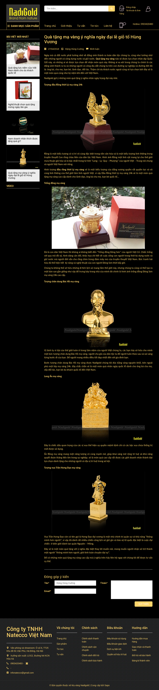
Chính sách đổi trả (90, 655)
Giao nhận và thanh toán (141, 648)
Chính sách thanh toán (90, 640)
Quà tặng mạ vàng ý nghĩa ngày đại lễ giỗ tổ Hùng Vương (21, 175)
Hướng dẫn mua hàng (140, 640)
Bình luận (92, 49)
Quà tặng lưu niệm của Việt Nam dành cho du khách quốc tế (22, 70)
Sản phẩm (62, 644)
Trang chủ (61, 638)
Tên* (46, 583)
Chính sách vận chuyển (89, 648)
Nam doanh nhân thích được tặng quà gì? (23, 140)
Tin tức (94, 25)
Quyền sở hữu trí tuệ (117, 654)
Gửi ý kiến (144, 604)
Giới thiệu (66, 25)
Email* (47, 591)
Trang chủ (50, 25)
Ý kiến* (104, 583)
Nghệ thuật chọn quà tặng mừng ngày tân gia (21, 105)
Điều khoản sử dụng (116, 638)
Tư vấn (81, 25)
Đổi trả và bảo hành (141, 655)
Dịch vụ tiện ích (114, 649)
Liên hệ (108, 25)
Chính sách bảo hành (92, 660)
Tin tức (60, 649)
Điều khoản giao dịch (117, 644)
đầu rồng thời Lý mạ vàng (70, 169)
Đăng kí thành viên (141, 660)
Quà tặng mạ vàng (105, 58)
